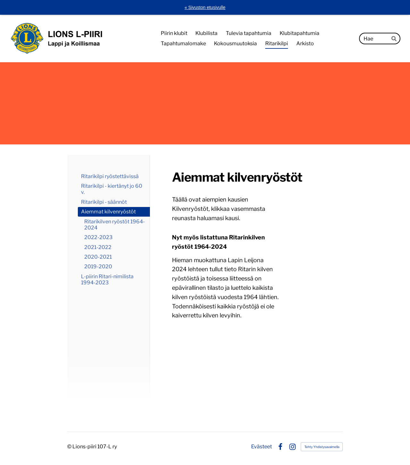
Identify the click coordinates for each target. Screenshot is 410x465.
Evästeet (261, 446)
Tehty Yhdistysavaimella (321, 447)
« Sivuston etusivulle (205, 7)
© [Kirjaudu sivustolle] (69, 446)
